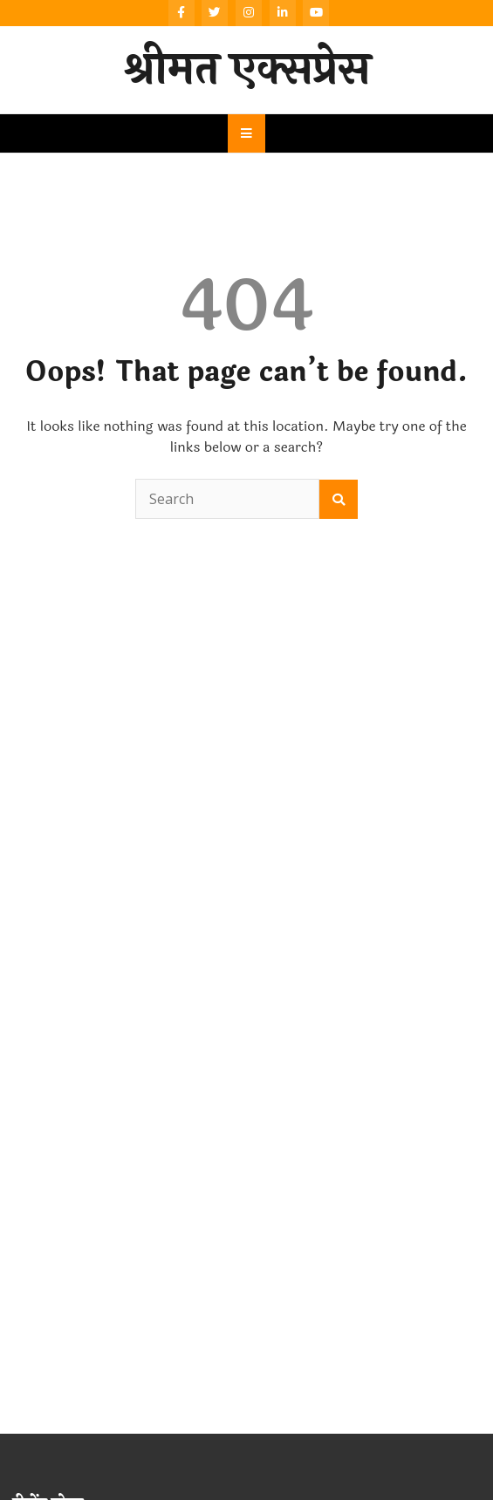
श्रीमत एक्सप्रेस (247, 70)
